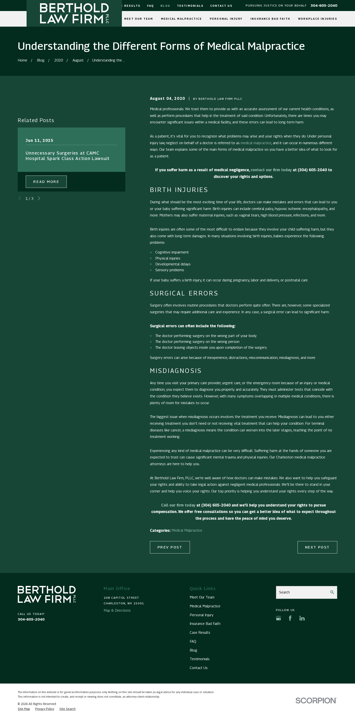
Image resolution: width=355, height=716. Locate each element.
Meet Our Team (202, 597)
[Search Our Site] (332, 592)
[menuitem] (24, 709)
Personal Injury (201, 615)
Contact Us (221, 5)
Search (284, 592)
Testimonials (190, 5)
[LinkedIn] (302, 618)
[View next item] (39, 198)
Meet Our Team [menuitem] (138, 18)
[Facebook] (290, 618)
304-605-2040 (323, 5)
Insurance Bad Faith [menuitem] (270, 18)
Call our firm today (178, 505)
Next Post (317, 547)
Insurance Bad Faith (205, 623)
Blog (165, 5)
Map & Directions (117, 610)
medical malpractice (256, 143)
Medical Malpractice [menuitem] (181, 18)
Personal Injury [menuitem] (226, 18)
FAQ (150, 5)
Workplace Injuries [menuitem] (317, 18)
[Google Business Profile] (278, 618)
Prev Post (170, 547)
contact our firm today (271, 170)
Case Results (127, 5)
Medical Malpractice (187, 530)
